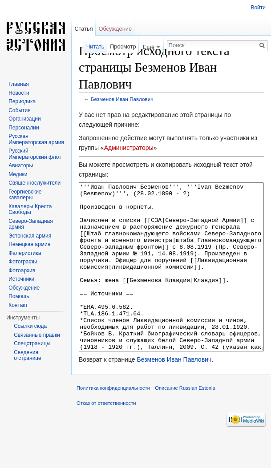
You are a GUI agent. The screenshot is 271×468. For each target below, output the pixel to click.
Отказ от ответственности (106, 436)
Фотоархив (21, 270)
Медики (17, 174)
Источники (21, 279)
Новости (18, 93)
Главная (18, 84)
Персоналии (23, 128)
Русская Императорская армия (36, 139)
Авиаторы (20, 165)
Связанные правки (37, 335)
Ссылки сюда (30, 326)
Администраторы (129, 147)
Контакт (18, 305)
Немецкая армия (29, 244)
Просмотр (123, 46)
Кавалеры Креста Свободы (30, 209)
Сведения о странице (27, 355)
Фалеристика (24, 253)
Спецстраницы (32, 343)
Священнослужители (34, 183)
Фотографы (22, 261)
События (19, 110)
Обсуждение (115, 28)
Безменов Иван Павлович (122, 99)
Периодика (22, 101)
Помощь (18, 296)
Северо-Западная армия (30, 224)
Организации (24, 119)
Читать (95, 46)
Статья (83, 28)
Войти (258, 7)
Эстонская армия (29, 236)
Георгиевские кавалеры (24, 195)
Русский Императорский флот (34, 154)
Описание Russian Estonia (185, 421)
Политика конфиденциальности (113, 421)
